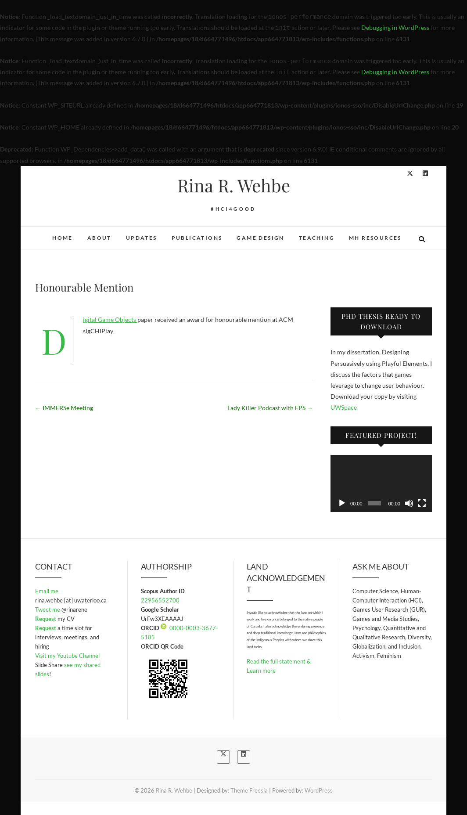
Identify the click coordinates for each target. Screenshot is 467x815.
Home (62, 237)
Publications (197, 237)
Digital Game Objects (110, 319)
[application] (381, 483)
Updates (141, 237)
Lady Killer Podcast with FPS (270, 407)
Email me (46, 591)
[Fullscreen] (421, 503)
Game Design (260, 237)
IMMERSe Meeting (64, 407)
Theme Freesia (249, 790)
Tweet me (48, 609)
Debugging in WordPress (395, 27)
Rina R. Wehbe (233, 185)
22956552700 (160, 600)
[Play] (342, 503)
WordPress (319, 790)
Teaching (316, 237)
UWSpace (343, 407)
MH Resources (375, 237)
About (99, 237)
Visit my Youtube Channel (67, 655)
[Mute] (409, 503)
